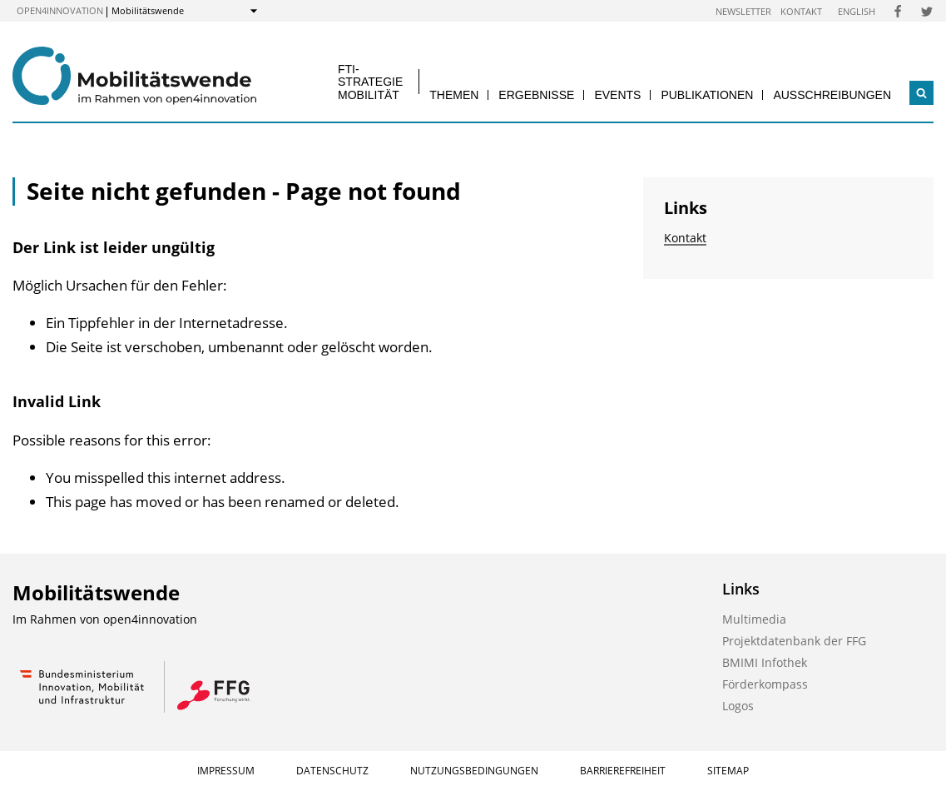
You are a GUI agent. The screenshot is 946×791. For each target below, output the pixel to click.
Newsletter (743, 11)
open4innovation (60, 10)
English (856, 11)
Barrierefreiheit (623, 771)
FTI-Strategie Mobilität (370, 82)
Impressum (226, 771)
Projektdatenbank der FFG (794, 641)
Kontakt (801, 11)
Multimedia (754, 619)
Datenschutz (332, 771)
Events (617, 95)
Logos (738, 706)
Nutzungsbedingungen (474, 771)
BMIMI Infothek (764, 662)
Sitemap (728, 771)
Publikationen (707, 95)
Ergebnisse (536, 95)
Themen (453, 95)
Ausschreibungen (832, 95)
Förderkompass (765, 684)
